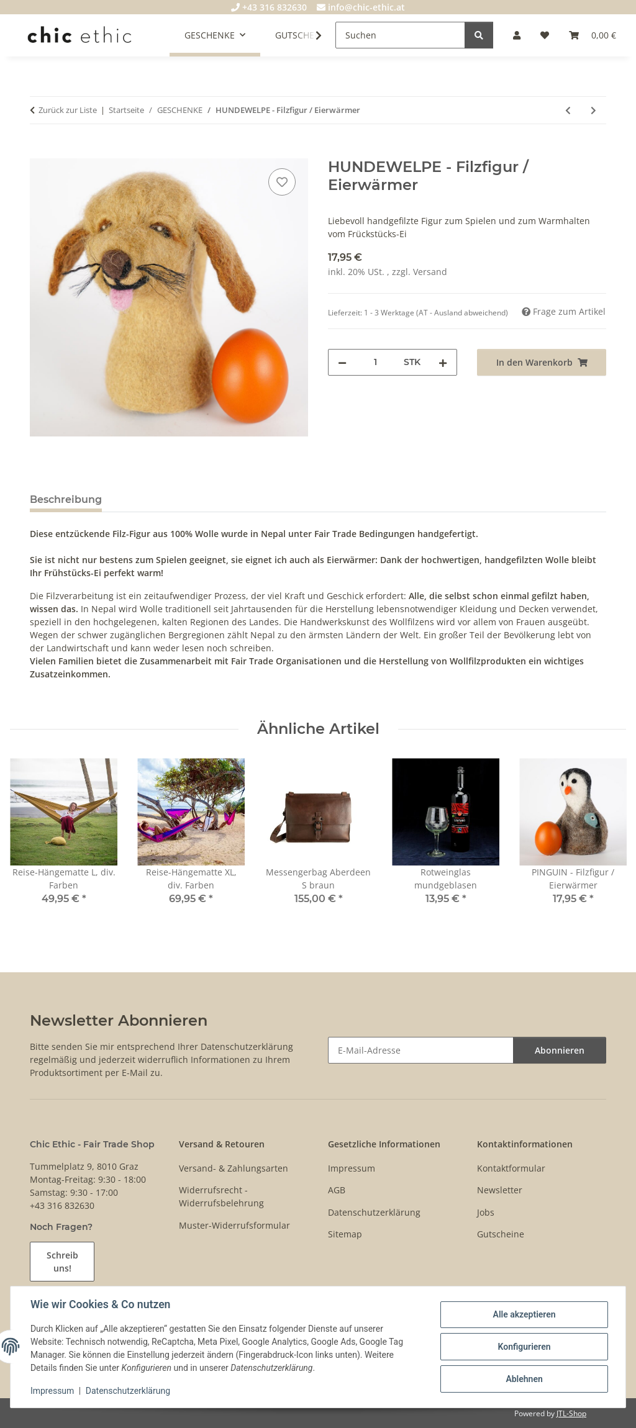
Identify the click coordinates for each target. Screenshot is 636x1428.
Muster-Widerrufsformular (234, 1225)
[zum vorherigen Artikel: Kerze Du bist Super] (568, 110)
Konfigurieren (523, 1347)
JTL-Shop (571, 1413)
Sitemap (345, 1234)
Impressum (52, 1391)
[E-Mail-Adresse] (421, 1050)
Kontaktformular (511, 1168)
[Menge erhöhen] (443, 362)
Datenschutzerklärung (128, 1391)
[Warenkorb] (592, 35)
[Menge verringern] (342, 362)
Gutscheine (500, 1234)
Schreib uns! (62, 1261)
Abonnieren (559, 1050)
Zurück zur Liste (68, 109)
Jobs (485, 1212)
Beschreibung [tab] (66, 499)
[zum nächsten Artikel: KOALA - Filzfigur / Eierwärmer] (593, 110)
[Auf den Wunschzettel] (282, 182)
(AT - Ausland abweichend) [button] (462, 312)
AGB (336, 1190)
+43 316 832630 (269, 7)
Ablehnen (524, 1379)
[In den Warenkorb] (40, 151)
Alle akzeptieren (524, 1314)
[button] (516, 35)
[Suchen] (400, 35)
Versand (430, 272)
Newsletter (499, 1190)
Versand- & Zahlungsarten (233, 1168)
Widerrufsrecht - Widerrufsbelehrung (221, 1196)
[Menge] (375, 362)
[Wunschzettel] (544, 35)
